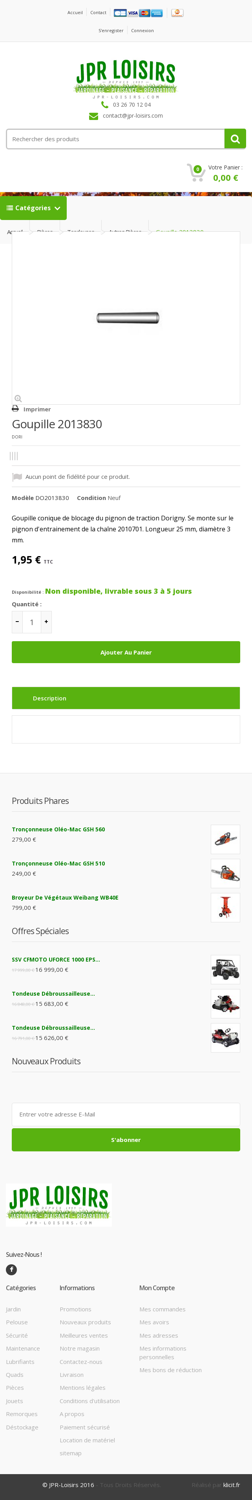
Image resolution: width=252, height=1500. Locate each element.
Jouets (14, 1401)
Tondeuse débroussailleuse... (53, 993)
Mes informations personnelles (162, 1352)
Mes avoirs (154, 1322)
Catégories (29, 208)
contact (98, 12)
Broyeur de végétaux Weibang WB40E (65, 897)
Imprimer (37, 409)
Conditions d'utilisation (90, 1401)
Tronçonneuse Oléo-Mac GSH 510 (58, 863)
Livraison (72, 1374)
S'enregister (111, 30)
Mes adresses (158, 1335)
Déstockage (22, 1427)
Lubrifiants (20, 1361)
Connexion (142, 30)
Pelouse (17, 1322)
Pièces (15, 1387)
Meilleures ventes (84, 1335)
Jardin (13, 1309)
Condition (91, 498)
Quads (15, 1374)
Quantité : (27, 604)
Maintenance (23, 1348)
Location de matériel (87, 1440)
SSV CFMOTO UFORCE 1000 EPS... (56, 959)
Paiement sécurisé (85, 1427)
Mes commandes (162, 1309)
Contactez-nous (81, 1361)
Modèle (23, 498)
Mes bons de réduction (170, 1370)
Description (49, 698)
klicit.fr (231, 1485)
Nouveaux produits (85, 1322)
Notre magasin (80, 1348)
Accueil (75, 12)
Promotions (75, 1309)
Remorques (22, 1414)
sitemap (71, 1453)
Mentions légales (83, 1387)
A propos (72, 1414)
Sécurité (17, 1335)
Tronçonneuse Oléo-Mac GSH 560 (58, 829)
